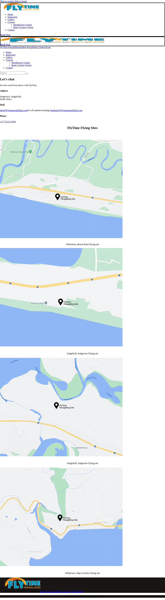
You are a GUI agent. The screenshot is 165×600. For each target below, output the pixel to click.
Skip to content (7, 1)
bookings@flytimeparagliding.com (66, 110)
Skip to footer (20, 1)
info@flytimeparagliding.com (13, 110)
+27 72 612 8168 (8, 121)
